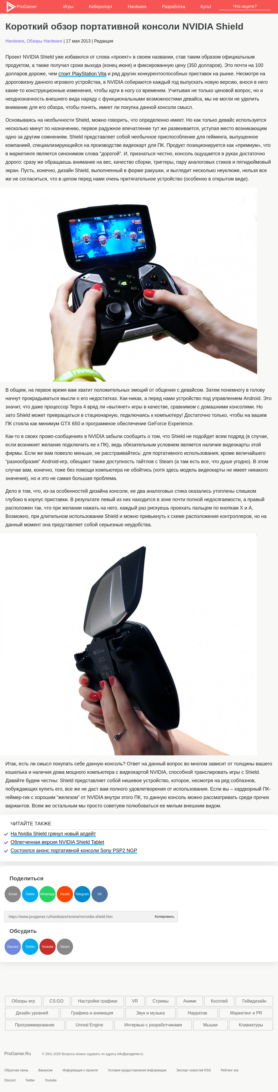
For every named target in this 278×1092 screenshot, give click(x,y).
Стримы (161, 1001)
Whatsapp (47, 894)
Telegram (82, 894)
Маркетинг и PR (246, 1013)
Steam (65, 947)
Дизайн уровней (32, 1013)
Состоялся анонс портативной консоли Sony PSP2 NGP (74, 850)
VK (99, 894)
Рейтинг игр (229, 1070)
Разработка (173, 6)
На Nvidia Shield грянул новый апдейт (53, 833)
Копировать (164, 915)
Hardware (137, 6)
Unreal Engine (89, 1025)
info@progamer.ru (130, 1054)
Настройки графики (98, 1001)
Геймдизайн (254, 1001)
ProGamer (21, 6)
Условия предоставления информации (137, 1070)
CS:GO (56, 1001)
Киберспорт (100, 6)
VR (135, 1001)
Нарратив (197, 1013)
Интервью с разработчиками (153, 1025)
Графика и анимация (92, 1013)
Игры (68, 6)
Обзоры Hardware (44, 41)
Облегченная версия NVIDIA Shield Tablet (57, 842)
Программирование (35, 1025)
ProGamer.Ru (17, 1053)
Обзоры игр (23, 1001)
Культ (205, 6)
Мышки (210, 1025)
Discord (12, 947)
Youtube (47, 947)
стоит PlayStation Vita (82, 73)
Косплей (219, 1001)
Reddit (65, 894)
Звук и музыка (150, 1013)
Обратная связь (16, 1070)
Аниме (189, 1001)
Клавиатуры (251, 1025)
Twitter (30, 894)
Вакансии (45, 1070)
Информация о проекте (80, 1070)
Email (13, 894)
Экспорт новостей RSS (193, 1070)
